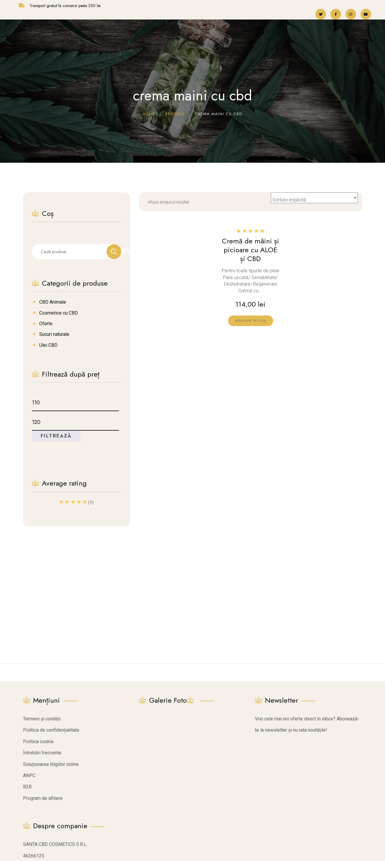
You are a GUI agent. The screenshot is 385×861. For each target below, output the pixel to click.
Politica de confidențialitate (51, 730)
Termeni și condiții (41, 719)
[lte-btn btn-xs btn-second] (250, 320)
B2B (27, 787)
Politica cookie (38, 741)
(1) (76, 503)
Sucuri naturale (54, 334)
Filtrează (56, 435)
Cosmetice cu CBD (58, 313)
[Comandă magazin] (314, 197)
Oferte (46, 323)
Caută (114, 251)
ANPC (29, 775)
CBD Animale (52, 302)
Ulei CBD (48, 345)
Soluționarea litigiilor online (51, 764)
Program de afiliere (43, 798)
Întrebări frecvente (42, 753)
